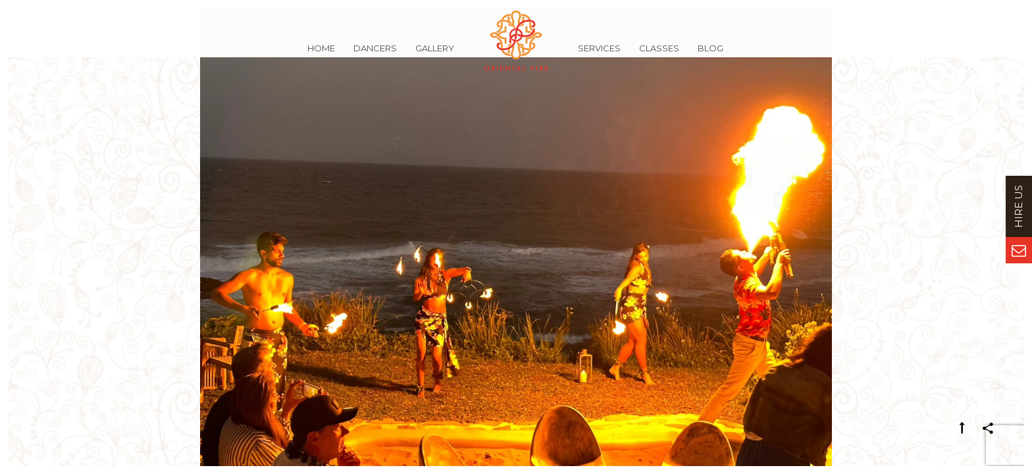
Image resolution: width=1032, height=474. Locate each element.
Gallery (434, 55)
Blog (710, 55)
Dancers (375, 55)
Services (599, 55)
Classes (659, 55)
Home (321, 55)
